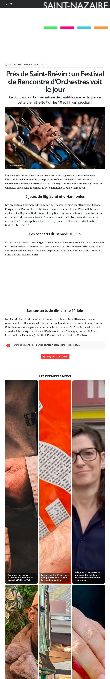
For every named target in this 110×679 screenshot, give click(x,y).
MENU (7, 4)
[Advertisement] (55, 49)
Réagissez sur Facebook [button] (55, 356)
